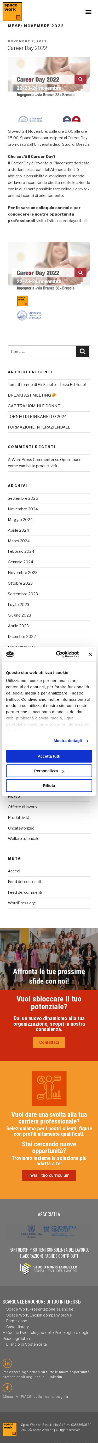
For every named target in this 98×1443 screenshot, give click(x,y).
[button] (88, 12)
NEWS (14, 796)
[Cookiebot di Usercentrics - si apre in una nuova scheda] (58, 654)
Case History (17, 1327)
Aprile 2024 (18, 530)
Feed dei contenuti (24, 881)
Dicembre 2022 (22, 636)
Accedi (14, 871)
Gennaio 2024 (20, 562)
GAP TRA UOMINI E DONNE (34, 406)
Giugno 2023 (19, 615)
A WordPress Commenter (31, 459)
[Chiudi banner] (90, 654)
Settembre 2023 (23, 594)
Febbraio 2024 (21, 551)
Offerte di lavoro (22, 807)
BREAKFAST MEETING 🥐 (32, 395)
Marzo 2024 (19, 541)
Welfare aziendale (23, 838)
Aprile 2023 (18, 626)
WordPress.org (22, 903)
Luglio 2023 (18, 604)
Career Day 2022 (27, 48)
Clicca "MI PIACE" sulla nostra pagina (35, 1397)
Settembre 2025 (23, 498)
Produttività (18, 817)
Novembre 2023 (23, 572)
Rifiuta (49, 785)
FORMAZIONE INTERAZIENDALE (39, 427)
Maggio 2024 (20, 519)
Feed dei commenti (25, 892)
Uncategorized (21, 828)
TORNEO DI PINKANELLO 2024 (37, 416)
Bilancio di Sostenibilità (26, 1344)
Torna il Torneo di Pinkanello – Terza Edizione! (47, 384)
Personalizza (49, 771)
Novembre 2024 (23, 509)
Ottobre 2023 (20, 583)
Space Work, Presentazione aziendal (38, 1309)
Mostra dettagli (68, 740)
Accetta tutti (49, 756)
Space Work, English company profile (39, 1315)
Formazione (16, 1321)
